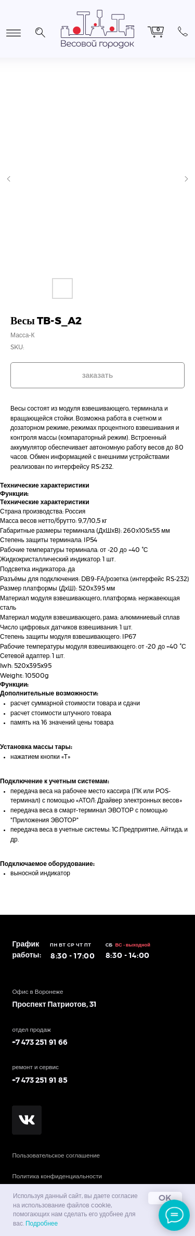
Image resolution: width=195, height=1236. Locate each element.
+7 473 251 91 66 (40, 1042)
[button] (40, 31)
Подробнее (41, 1223)
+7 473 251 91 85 (40, 1080)
